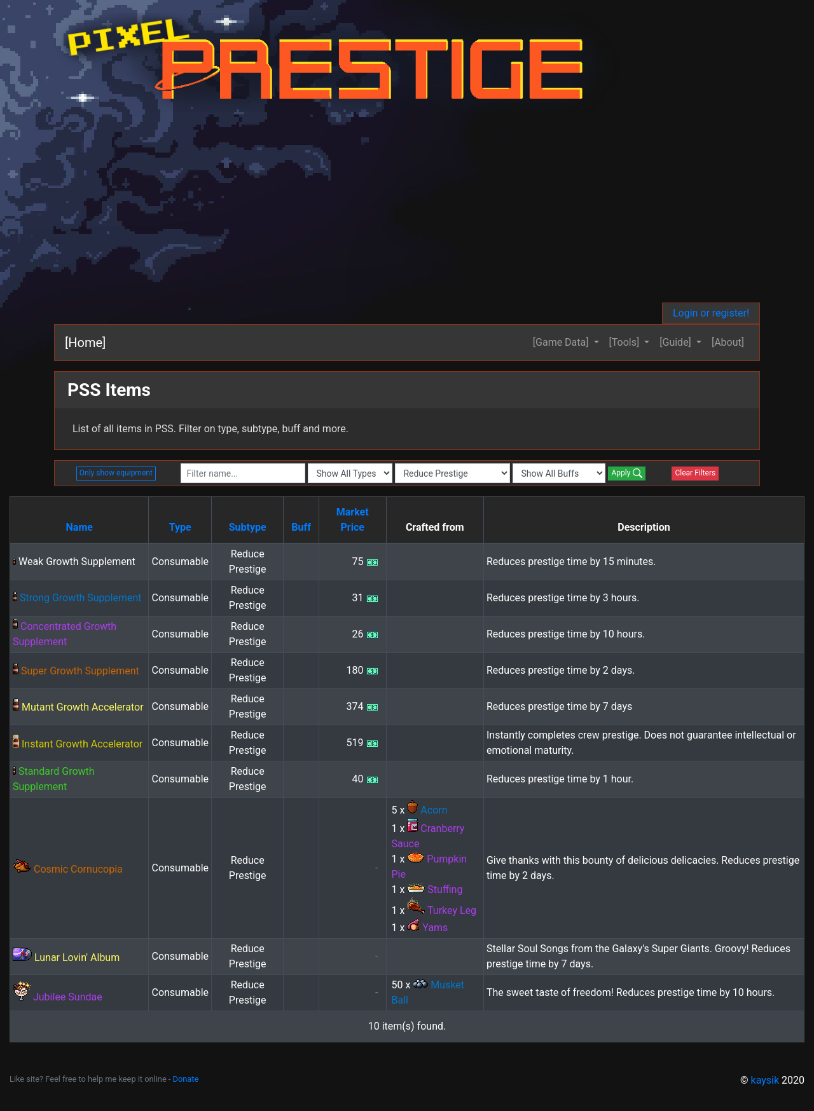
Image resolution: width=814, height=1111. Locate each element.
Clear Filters (695, 472)
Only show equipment (116, 472)
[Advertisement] (407, 207)
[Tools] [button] (625, 342)
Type (180, 527)
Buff (301, 527)
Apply (626, 473)
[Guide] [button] (676, 342)
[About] (728, 342)
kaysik (765, 1080)
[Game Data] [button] (562, 342)
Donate (186, 1079)
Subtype (247, 527)
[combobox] (243, 473)
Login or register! (711, 313)
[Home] (85, 342)
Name (79, 527)
